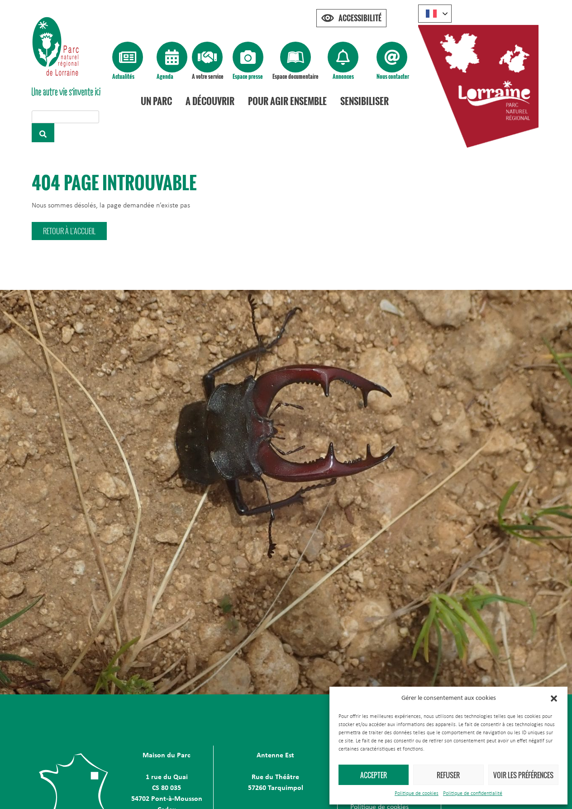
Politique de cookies (417, 793)
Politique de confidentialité (472, 793)
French (431, 14)
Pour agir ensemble (288, 101)
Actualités (123, 76)
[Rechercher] (43, 132)
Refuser (448, 775)
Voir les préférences (523, 775)
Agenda (165, 76)
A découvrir (211, 101)
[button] (553, 698)
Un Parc (157, 101)
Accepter (373, 775)
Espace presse (248, 76)
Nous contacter (393, 76)
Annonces (343, 76)
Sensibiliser (366, 101)
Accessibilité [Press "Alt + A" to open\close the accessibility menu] (359, 18)
